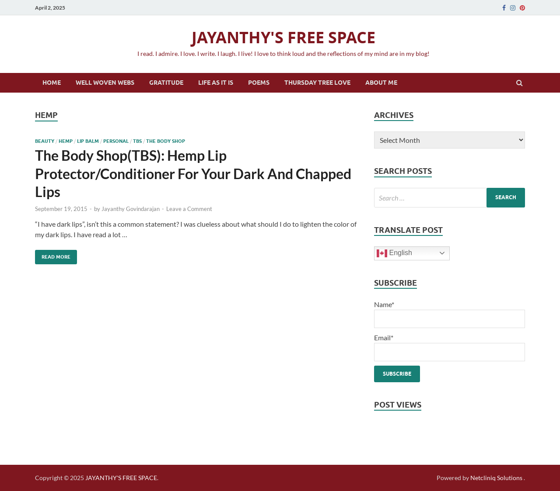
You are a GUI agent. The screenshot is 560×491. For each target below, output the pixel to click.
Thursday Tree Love (317, 82)
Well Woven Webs (105, 82)
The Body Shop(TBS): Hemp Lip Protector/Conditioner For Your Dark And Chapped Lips (193, 173)
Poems (259, 82)
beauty (44, 141)
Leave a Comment (189, 208)
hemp (66, 141)
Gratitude (166, 82)
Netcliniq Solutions (496, 477)
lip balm (88, 141)
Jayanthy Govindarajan (131, 208)
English (394, 253)
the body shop (165, 141)
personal (116, 141)
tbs (137, 141)
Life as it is (215, 82)
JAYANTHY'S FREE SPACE (283, 37)
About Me (381, 82)
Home (51, 82)
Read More (52, 255)
